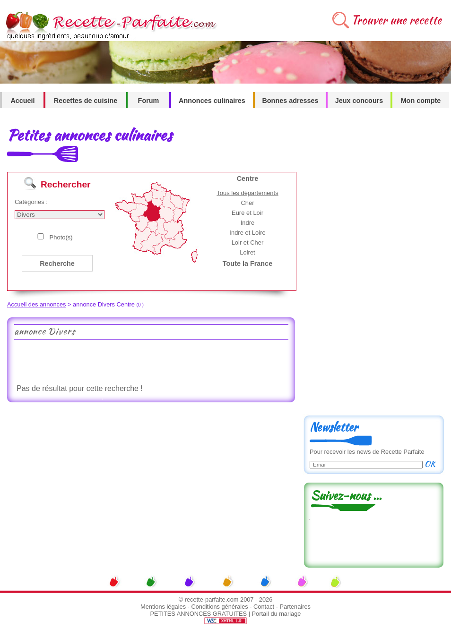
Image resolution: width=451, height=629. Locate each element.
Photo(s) (61, 237)
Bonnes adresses (290, 100)
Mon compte (421, 100)
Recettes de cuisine (85, 100)
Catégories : (31, 201)
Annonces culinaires (212, 100)
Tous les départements (247, 192)
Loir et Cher (248, 242)
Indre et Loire (247, 232)
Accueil (22, 100)
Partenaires (295, 606)
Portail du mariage (276, 613)
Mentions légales (163, 606)
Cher (247, 202)
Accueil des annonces (36, 304)
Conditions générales (219, 606)
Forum (148, 100)
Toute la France (247, 263)
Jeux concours (359, 100)
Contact (263, 606)
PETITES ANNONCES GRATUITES (198, 613)
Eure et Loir (247, 212)
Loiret (247, 252)
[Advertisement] (150, 361)
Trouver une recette (396, 20)
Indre (248, 222)
